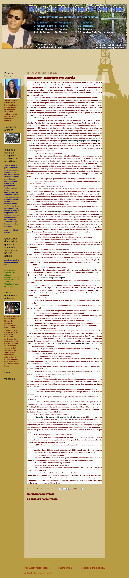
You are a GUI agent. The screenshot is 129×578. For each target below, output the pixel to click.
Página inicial (65, 568)
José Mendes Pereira (45, 489)
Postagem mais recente (37, 568)
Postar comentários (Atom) (41, 573)
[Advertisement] (70, 562)
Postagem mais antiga (93, 568)
